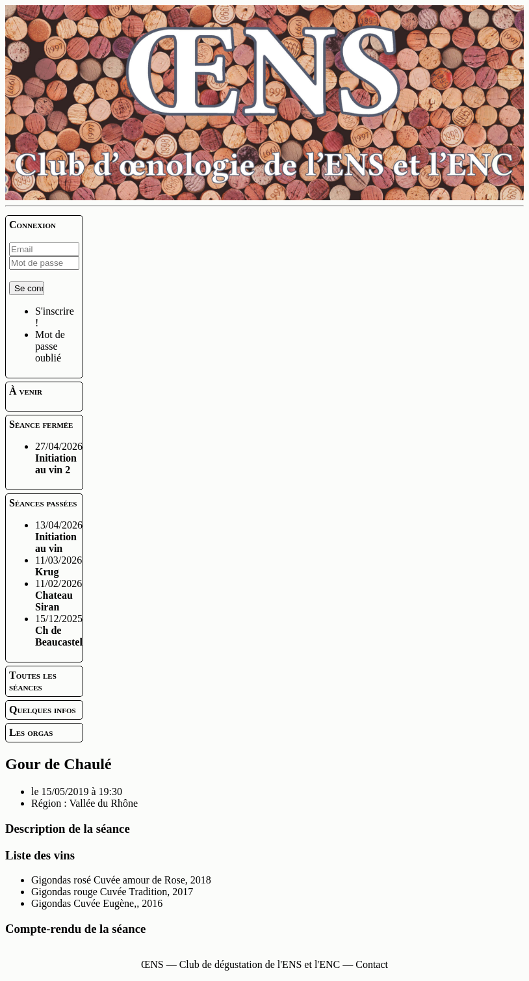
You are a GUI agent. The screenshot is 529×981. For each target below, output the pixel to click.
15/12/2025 (59, 630)
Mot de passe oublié (50, 346)
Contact (371, 964)
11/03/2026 (58, 566)
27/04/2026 (59, 458)
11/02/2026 (58, 595)
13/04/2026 (59, 536)
